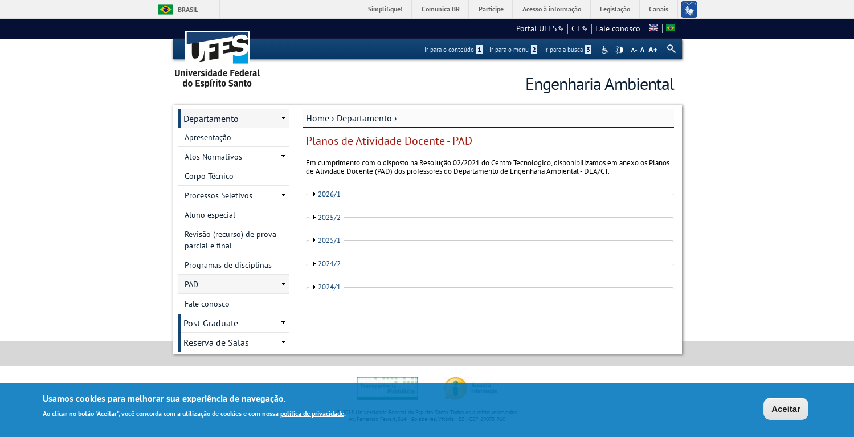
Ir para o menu (513, 50)
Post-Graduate (210, 323)
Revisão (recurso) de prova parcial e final (230, 240)
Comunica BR (441, 9)
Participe (491, 9)
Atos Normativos (213, 157)
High (619, 50)
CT (579, 28)
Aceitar (785, 409)
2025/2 (329, 217)
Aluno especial (210, 215)
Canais (658, 9)
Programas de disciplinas (228, 265)
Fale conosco (617, 28)
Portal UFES (539, 28)
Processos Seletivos (218, 195)
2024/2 (329, 263)
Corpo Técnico (209, 176)
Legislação (615, 9)
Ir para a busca (567, 50)
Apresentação (208, 137)
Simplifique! (385, 9)
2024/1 (329, 287)
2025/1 (329, 240)
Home (317, 118)
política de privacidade (312, 413)
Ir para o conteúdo (453, 50)
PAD (191, 284)
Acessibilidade (606, 50)
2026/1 (329, 194)
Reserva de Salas (216, 342)
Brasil (188, 9)
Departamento (364, 118)
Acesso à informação (551, 9)
